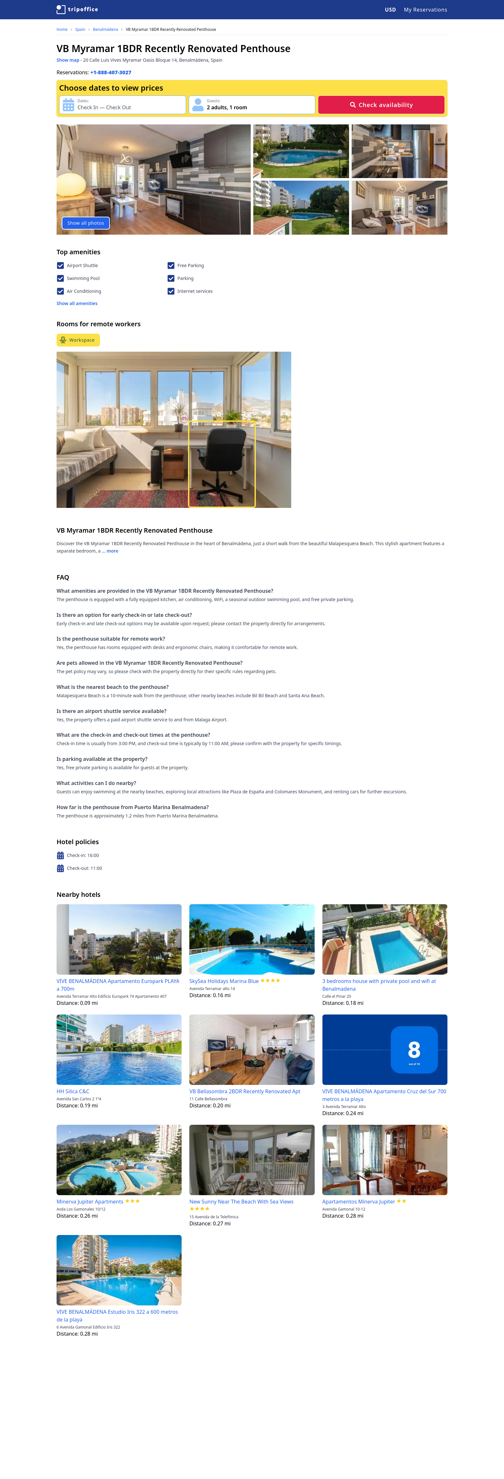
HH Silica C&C (73, 1091)
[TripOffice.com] (77, 9)
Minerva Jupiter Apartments (90, 1201)
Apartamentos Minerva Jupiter (358, 1201)
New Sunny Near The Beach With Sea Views (241, 1201)
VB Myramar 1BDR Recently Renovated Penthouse (171, 29)
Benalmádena (105, 29)
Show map (68, 60)
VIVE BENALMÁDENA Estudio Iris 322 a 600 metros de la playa (117, 1315)
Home (62, 29)
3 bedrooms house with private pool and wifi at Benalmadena (379, 985)
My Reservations (425, 9)
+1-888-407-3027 (110, 72)
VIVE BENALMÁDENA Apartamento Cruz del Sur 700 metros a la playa (384, 1095)
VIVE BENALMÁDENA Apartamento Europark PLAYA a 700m (118, 985)
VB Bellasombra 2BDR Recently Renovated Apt (245, 1091)
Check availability (381, 105)
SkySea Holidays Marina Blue (224, 981)
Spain (80, 29)
